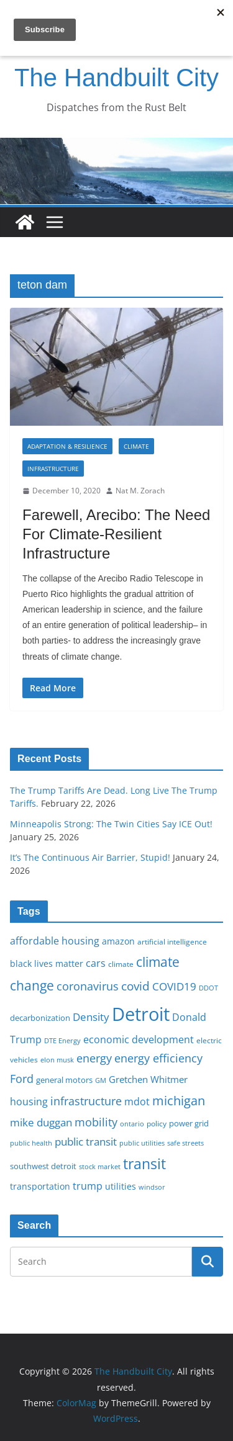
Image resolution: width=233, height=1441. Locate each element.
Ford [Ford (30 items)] (22, 1078)
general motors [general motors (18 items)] (64, 1079)
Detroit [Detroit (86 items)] (141, 1014)
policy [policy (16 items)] (157, 1123)
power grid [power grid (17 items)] (189, 1123)
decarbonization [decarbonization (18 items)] (40, 1017)
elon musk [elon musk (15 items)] (57, 1059)
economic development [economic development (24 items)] (138, 1039)
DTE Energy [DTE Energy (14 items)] (62, 1040)
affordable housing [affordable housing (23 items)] (54, 941)
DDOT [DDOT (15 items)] (208, 987)
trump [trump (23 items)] (88, 1186)
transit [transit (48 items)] (144, 1164)
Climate (136, 446)
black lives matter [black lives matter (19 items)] (46, 963)
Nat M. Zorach (140, 490)
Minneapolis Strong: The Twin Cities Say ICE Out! (111, 824)
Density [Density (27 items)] (91, 1017)
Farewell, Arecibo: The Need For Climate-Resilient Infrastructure (116, 534)
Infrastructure (53, 468)
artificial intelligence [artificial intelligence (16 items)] (172, 941)
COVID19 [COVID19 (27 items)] (174, 986)
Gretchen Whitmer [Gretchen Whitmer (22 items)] (148, 1079)
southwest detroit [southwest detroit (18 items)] (43, 1166)
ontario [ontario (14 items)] (132, 1124)
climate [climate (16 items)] (121, 964)
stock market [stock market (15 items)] (100, 1166)
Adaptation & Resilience (67, 446)
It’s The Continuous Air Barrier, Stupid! (90, 857)
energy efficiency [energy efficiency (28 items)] (158, 1058)
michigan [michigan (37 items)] (178, 1100)
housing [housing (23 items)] (29, 1101)
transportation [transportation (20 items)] (40, 1186)
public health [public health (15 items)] (31, 1142)
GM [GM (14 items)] (100, 1080)
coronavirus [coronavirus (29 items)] (88, 986)
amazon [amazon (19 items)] (118, 941)
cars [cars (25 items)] (96, 963)
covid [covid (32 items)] (135, 986)
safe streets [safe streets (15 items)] (185, 1142)
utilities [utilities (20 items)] (120, 1186)
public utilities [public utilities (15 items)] (142, 1142)
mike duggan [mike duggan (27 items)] (41, 1122)
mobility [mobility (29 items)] (96, 1122)
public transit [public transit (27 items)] (86, 1141)
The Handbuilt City (116, 77)
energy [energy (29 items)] (94, 1058)
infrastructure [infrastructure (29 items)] (86, 1100)
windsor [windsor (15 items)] (152, 1187)
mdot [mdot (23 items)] (137, 1101)
